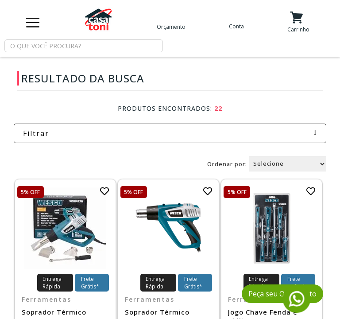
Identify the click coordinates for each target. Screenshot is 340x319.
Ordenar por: (227, 163)
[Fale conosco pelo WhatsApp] (297, 309)
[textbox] (83, 45)
